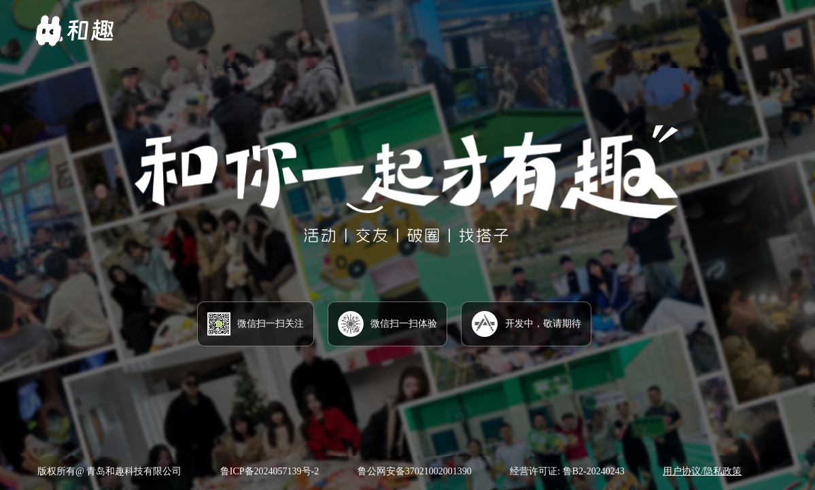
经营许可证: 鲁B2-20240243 (567, 471)
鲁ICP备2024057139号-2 (269, 471)
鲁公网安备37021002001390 (415, 471)
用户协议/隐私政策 (702, 471)
